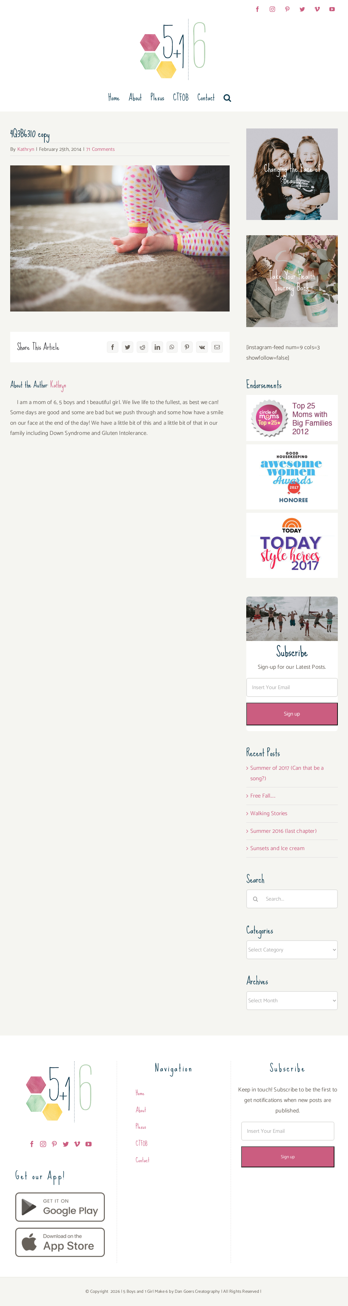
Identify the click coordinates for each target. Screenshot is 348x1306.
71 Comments (100, 149)
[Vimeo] (77, 1144)
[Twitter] (66, 1144)
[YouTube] (88, 1144)
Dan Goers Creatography (197, 1291)
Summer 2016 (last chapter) (283, 831)
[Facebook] (32, 1144)
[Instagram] (43, 1144)
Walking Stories (269, 813)
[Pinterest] (54, 1144)
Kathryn (25, 149)
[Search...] (292, 898)
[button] (227, 97)
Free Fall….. (262, 796)
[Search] (255, 898)
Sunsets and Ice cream (277, 848)
